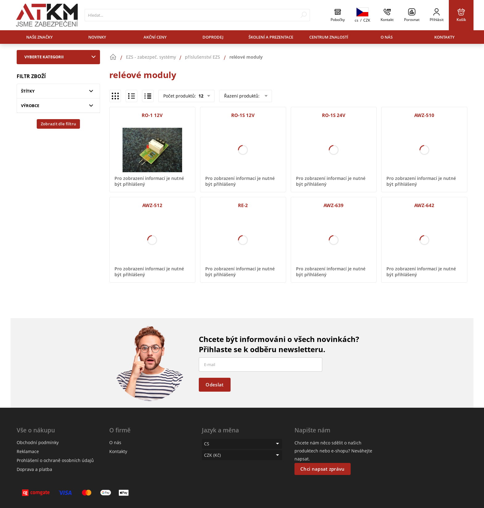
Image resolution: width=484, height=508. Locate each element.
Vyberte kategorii (61, 57)
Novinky (97, 37)
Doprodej (212, 37)
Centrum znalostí (328, 37)
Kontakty (444, 37)
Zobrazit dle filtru (58, 124)
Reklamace (28, 451)
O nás (387, 37)
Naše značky (39, 37)
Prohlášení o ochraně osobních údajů (55, 460)
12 (200, 96)
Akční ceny (155, 37)
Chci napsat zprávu (322, 469)
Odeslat (214, 384)
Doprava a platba (34, 469)
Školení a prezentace (270, 37)
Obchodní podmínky (38, 442)
